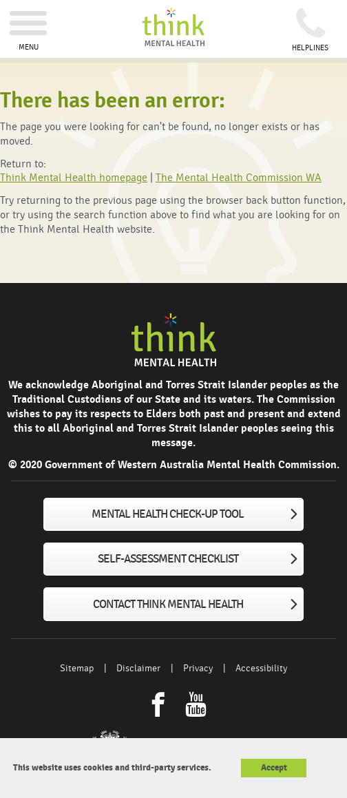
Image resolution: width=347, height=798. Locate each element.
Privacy (198, 668)
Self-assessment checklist (168, 559)
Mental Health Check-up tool (168, 514)
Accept (274, 767)
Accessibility (261, 668)
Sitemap (77, 668)
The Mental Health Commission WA (239, 177)
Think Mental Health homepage (73, 177)
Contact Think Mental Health (168, 604)
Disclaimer (138, 668)
